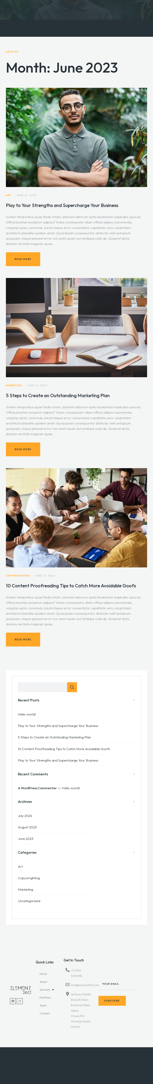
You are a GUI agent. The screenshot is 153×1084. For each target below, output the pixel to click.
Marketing (25, 889)
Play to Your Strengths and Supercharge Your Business (62, 205)
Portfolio (45, 997)
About (43, 982)
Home (43, 974)
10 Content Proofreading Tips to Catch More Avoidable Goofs (71, 590)
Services (47, 989)
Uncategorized (29, 901)
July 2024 (25, 816)
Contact (45, 1013)
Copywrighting (29, 878)
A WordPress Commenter (37, 788)
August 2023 (27, 827)
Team (43, 1005)
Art (20, 866)
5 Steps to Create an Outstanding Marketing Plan (58, 400)
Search (72, 687)
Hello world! (27, 714)
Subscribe (112, 1006)
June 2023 (25, 838)
